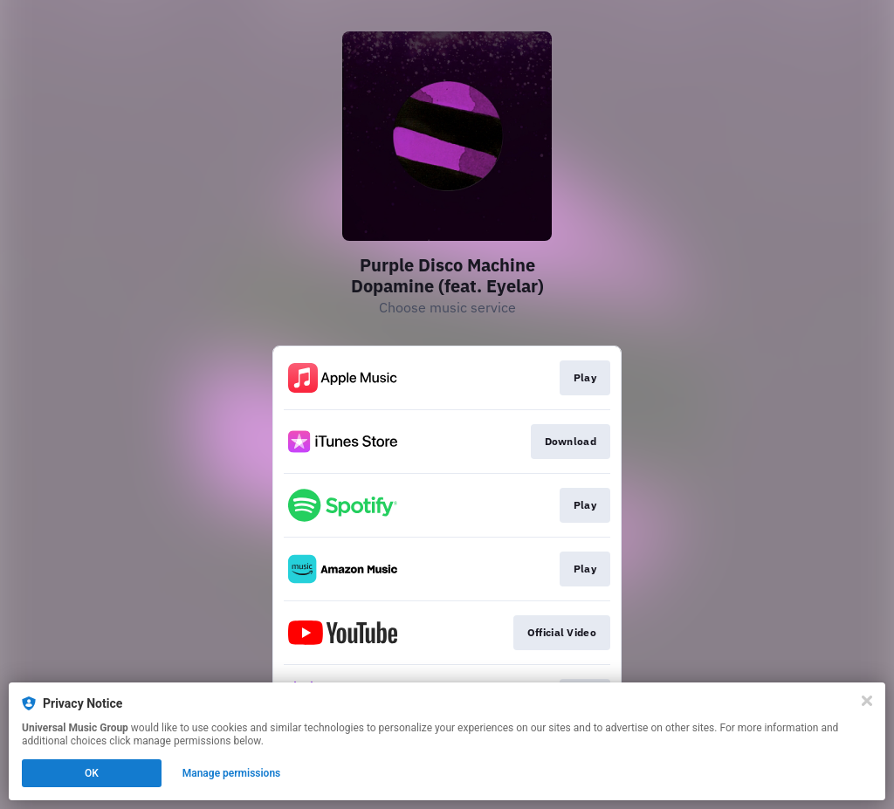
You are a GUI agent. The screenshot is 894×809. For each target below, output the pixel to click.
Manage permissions (231, 773)
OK (92, 773)
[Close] (867, 701)
